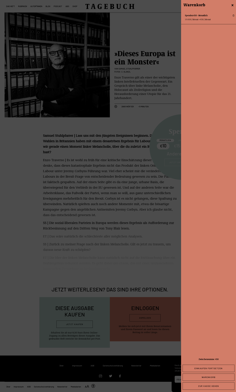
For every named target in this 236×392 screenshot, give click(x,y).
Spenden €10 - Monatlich (196, 15)
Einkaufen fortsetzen (209, 368)
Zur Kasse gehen (208, 386)
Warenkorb (209, 377)
